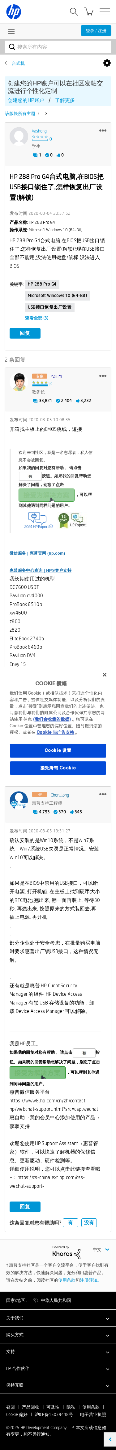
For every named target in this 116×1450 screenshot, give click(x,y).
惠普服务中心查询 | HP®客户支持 (40, 570)
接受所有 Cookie (58, 768)
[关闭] (104, 675)
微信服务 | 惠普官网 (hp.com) (37, 553)
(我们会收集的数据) (52, 719)
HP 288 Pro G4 (42, 284)
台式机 (18, 63)
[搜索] (58, 47)
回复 (25, 333)
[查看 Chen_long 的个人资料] (60, 795)
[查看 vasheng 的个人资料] (39, 131)
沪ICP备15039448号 (54, 1414)
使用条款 (66, 1280)
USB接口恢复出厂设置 (50, 307)
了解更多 (65, 100)
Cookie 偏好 (17, 1414)
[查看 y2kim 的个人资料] (56, 376)
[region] (58, 725)
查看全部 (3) (36, 318)
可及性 (52, 1407)
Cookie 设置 (58, 750)
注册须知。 (90, 1280)
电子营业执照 (93, 1414)
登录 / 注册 (96, 30)
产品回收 (30, 1407)
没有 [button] (89, 1222)
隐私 (71, 1407)
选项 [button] (107, 63)
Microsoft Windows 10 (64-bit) (57, 295)
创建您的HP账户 (26, 100)
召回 (10, 1407)
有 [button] (70, 1222)
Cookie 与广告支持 (55, 732)
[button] (102, 130)
